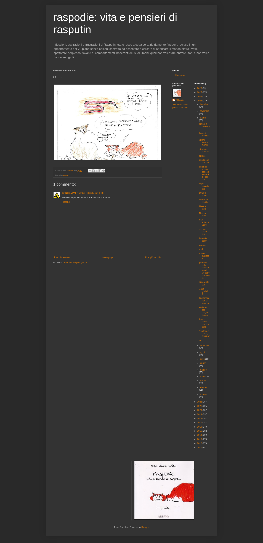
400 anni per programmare (203, 311)
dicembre (204, 104)
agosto (203, 352)
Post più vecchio (153, 257)
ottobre (203, 118)
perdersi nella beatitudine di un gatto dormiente (204, 270)
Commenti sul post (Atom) (75, 262)
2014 (200, 435)
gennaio (203, 394)
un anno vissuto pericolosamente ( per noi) (204, 173)
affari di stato (202, 194)
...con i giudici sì (203, 291)
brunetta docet (203, 239)
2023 (200, 100)
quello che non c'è (204, 161)
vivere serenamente (203, 142)
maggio (203, 370)
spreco (202, 156)
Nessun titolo (202, 207)
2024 (200, 96)
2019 (200, 414)
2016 (200, 427)
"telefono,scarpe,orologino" (204, 333)
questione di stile (203, 200)
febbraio (203, 387)
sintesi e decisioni (204, 126)
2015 (200, 431)
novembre (204, 111)
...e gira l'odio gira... (203, 232)
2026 (200, 88)
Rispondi (66, 202)
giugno (203, 363)
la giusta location (204, 134)
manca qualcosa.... (204, 256)
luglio (202, 359)
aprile (203, 376)
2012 (200, 443)
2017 (200, 422)
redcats (180, 100)
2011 (200, 447)
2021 (200, 406)
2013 (200, 439)
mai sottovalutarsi (204, 222)
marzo (203, 380)
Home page (107, 257)
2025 (200, 92)
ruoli (201, 249)
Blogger (145, 527)
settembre (204, 345)
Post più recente (62, 257)
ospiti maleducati (204, 186)
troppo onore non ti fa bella (204, 323)
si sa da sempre (204, 150)
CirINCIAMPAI (69, 193)
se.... (201, 340)
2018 (200, 418)
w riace (202, 245)
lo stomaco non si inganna (204, 300)
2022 (200, 402)
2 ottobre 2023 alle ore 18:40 (90, 193)
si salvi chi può (204, 283)
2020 (200, 410)
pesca (65, 175)
